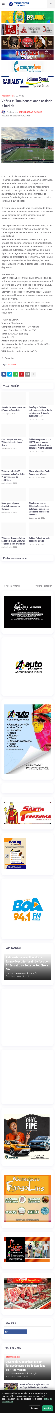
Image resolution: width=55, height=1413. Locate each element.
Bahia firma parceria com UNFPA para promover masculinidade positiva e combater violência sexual (40, 443)
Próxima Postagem (43, 586)
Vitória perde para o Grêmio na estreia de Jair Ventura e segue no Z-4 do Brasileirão (13, 541)
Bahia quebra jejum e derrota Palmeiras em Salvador (10, 506)
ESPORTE (20, 96)
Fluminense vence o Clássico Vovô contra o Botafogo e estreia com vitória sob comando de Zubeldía (39, 509)
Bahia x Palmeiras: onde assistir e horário (39, 539)
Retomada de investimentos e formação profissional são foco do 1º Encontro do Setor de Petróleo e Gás (27, 963)
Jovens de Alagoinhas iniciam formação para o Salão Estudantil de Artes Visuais (26, 1366)
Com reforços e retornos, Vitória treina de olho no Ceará (12, 442)
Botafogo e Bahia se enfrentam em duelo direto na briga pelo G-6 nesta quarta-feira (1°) (40, 411)
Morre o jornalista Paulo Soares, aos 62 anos (39, 473)
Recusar (35, 1408)
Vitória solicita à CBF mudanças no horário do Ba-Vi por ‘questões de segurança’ (13, 475)
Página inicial (7, 96)
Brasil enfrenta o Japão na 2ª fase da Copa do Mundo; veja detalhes (34, 1386)
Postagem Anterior (11, 586)
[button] (3, 3)
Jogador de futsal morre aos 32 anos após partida (13, 409)
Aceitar (47, 1408)
